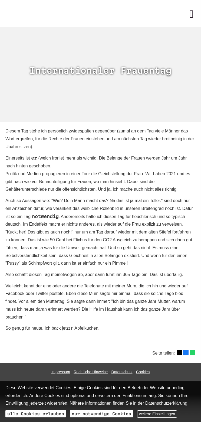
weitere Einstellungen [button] (157, 414)
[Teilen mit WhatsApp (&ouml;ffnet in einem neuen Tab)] (192, 352)
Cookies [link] (143, 372)
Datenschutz (122, 372)
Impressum (60, 372)
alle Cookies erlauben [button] (35, 413)
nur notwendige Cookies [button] (101, 413)
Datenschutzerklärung (166, 403)
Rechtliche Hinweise (91, 372)
